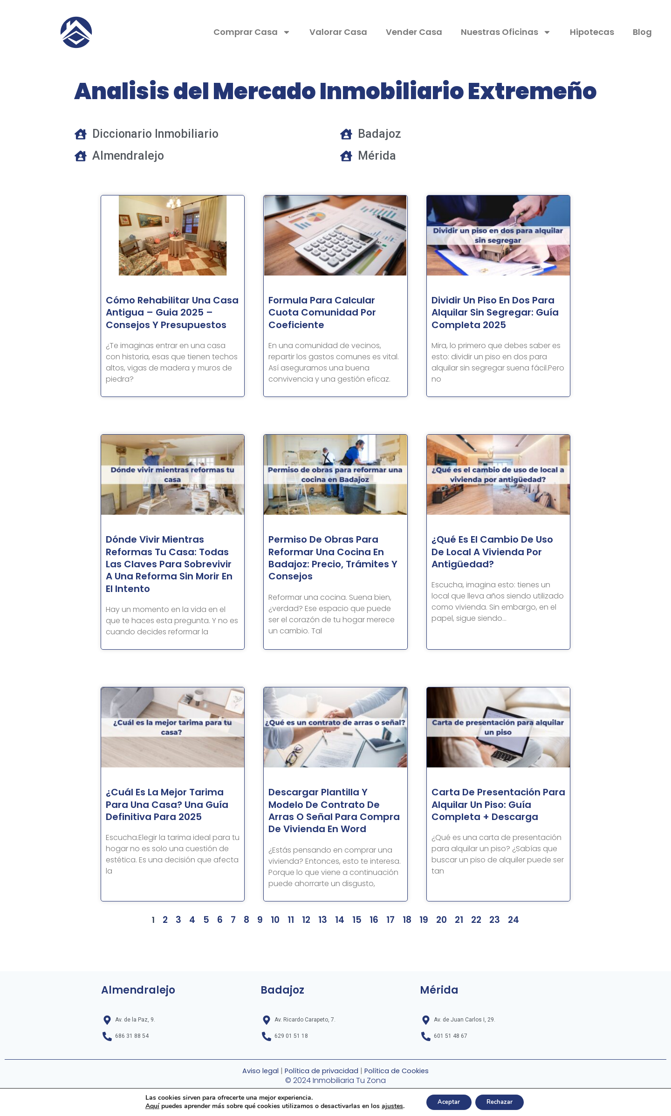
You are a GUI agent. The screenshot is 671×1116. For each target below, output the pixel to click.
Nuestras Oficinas (506, 32)
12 (308, 957)
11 (293, 957)
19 (421, 957)
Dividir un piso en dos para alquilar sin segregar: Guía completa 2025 (486, 318)
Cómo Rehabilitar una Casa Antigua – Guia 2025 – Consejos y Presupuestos (165, 318)
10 (278, 957)
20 (437, 957)
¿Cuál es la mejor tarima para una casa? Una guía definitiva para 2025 (171, 835)
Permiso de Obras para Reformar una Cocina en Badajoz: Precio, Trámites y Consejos (333, 570)
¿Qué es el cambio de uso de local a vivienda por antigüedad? (494, 564)
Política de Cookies (400, 1071)
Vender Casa (414, 32)
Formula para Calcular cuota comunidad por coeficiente (330, 312)
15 (356, 957)
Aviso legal (255, 1071)
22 (472, 957)
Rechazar (503, 1101)
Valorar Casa (338, 32)
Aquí (145, 1105)
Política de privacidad (319, 1071)
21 (455, 957)
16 (372, 957)
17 (388, 957)
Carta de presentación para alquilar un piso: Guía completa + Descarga (492, 835)
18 (404, 957)
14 (340, 957)
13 (324, 957)
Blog (642, 32)
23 (490, 957)
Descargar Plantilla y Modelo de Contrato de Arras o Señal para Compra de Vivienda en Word (331, 842)
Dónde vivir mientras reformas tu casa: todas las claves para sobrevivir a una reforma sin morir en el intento (167, 582)
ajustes (385, 1106)
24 (508, 957)
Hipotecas (592, 32)
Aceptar (445, 1101)
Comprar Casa (252, 32)
